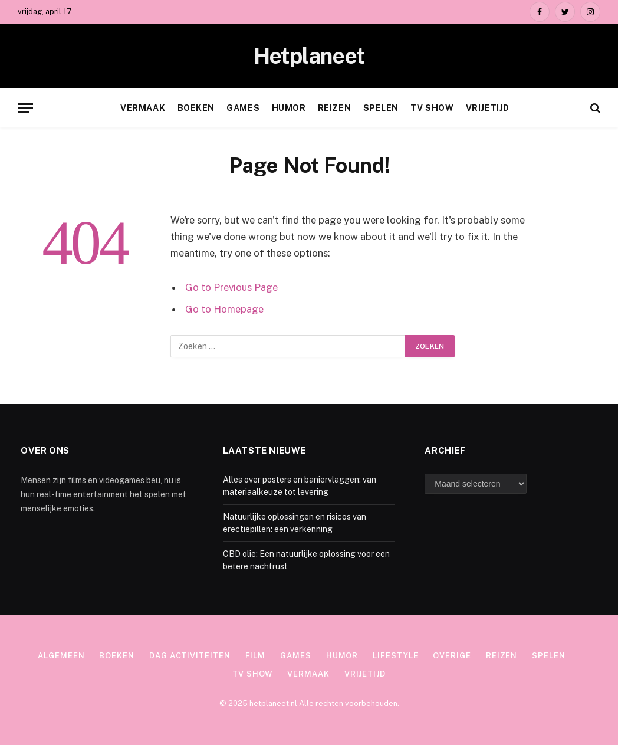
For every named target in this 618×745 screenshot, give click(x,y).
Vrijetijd (487, 108)
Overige (452, 655)
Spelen (381, 108)
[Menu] (25, 108)
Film (255, 655)
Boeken (196, 108)
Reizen (334, 108)
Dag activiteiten (190, 655)
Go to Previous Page (231, 287)
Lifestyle (395, 655)
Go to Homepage (224, 309)
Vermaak (142, 108)
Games (242, 108)
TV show (431, 108)
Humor (289, 108)
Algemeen (61, 655)
